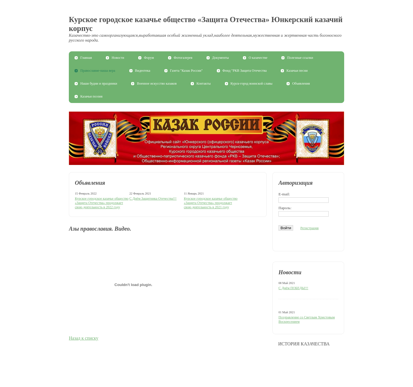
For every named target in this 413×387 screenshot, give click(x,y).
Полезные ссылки (300, 58)
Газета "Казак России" (186, 71)
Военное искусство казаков (157, 83)
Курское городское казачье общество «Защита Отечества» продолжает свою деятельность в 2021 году (210, 203)
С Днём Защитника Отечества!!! (153, 199)
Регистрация (309, 228)
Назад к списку (83, 338)
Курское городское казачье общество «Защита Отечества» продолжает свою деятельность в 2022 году (101, 203)
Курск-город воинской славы (251, 83)
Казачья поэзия (91, 96)
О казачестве (258, 58)
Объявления (301, 83)
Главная (86, 58)
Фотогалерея (183, 58)
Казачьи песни (297, 71)
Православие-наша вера (97, 71)
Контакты (203, 83)
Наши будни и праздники (98, 83)
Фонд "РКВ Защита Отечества (245, 71)
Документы (220, 58)
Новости (118, 58)
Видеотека (142, 71)
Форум (149, 58)
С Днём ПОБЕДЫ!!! (293, 288)
